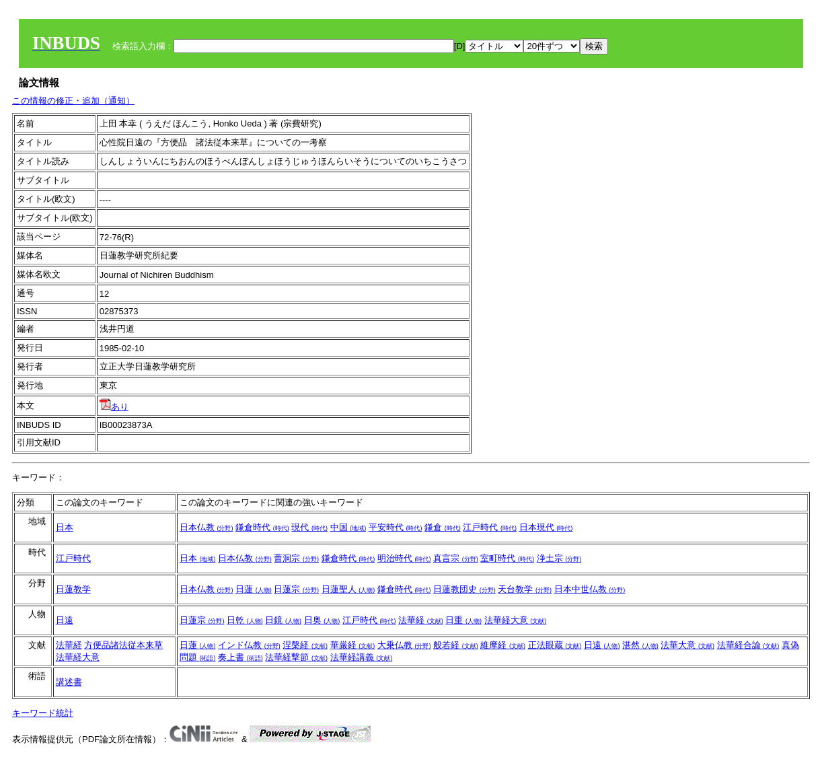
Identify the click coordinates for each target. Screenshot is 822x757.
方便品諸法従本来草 (123, 645)
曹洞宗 (296, 558)
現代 (309, 527)
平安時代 (395, 527)
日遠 (64, 620)
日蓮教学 (73, 589)
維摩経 (502, 645)
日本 (64, 527)
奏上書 (240, 657)
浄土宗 (559, 558)
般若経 (455, 645)
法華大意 (687, 645)
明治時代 (404, 558)
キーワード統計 (42, 713)
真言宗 (455, 558)
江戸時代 (490, 527)
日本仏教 (206, 527)
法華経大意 (515, 620)
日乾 (245, 620)
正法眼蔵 (555, 645)
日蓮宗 (296, 589)
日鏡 (283, 620)
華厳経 (352, 645)
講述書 (69, 682)
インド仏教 (249, 645)
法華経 (420, 620)
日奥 (322, 620)
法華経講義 (361, 657)
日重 (463, 620)
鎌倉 (442, 527)
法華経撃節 (296, 657)
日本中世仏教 (590, 589)
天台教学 (525, 589)
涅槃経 (305, 645)
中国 (348, 527)
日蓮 (253, 589)
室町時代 (507, 558)
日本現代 (546, 527)
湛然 (640, 645)
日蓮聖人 (348, 589)
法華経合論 (748, 645)
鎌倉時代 (262, 527)
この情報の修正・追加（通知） (73, 101)
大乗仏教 (404, 645)
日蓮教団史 (464, 589)
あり (114, 407)
